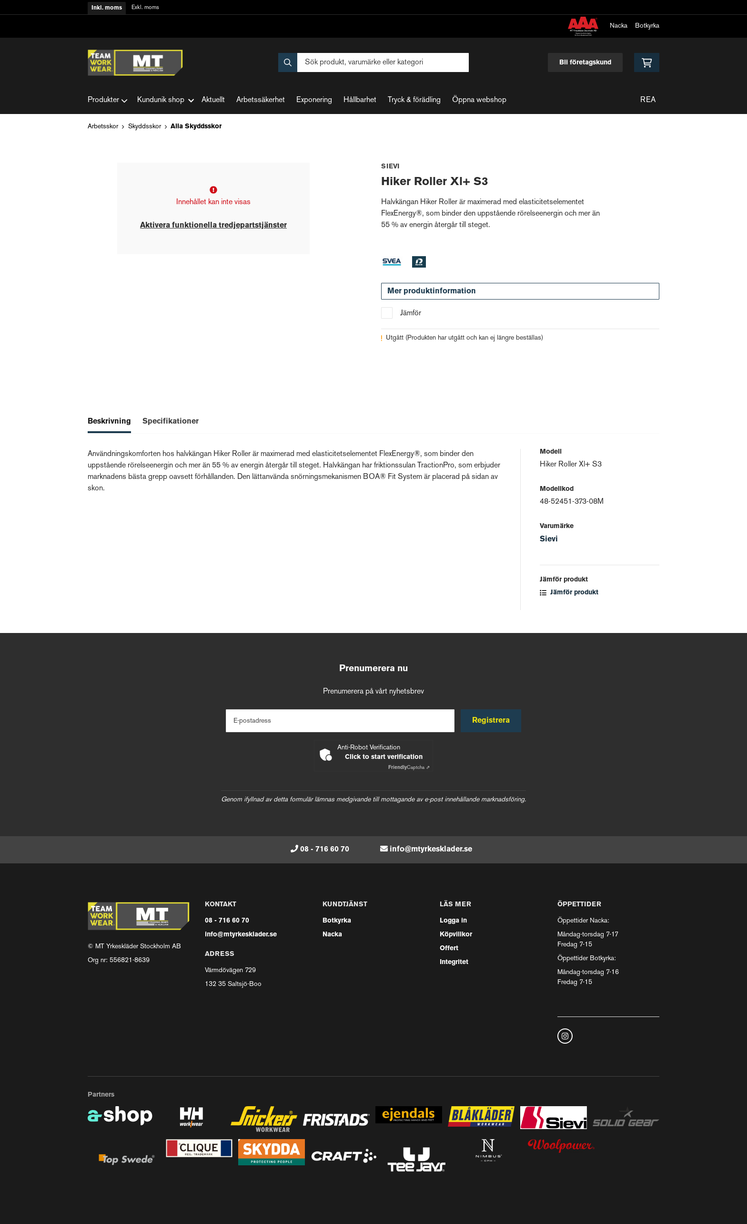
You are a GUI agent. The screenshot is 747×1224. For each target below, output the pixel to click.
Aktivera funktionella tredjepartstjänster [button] (213, 225)
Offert (449, 948)
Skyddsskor (144, 127)
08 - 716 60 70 (324, 849)
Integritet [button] (454, 962)
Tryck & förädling (414, 100)
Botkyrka (647, 26)
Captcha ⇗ (409, 768)
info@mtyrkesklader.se (431, 849)
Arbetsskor (103, 127)
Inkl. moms (106, 8)
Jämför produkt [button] (569, 593)
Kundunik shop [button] (165, 100)
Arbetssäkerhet (260, 100)
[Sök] (373, 62)
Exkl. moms (145, 7)
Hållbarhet (359, 100)
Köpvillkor (456, 935)
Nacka (618, 26)
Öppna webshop (479, 100)
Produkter (108, 100)
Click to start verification (384, 757)
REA (648, 100)
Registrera (492, 720)
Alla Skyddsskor (196, 127)
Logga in (453, 921)
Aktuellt (213, 100)
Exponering (314, 100)
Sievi (549, 539)
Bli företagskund (585, 63)
